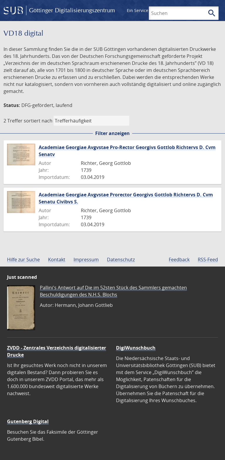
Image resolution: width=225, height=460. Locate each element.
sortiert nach (38, 120)
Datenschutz (121, 259)
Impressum (86, 259)
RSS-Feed (208, 259)
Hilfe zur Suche (23, 259)
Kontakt (56, 259)
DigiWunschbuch (136, 348)
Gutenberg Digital (28, 421)
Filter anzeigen (112, 133)
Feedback (179, 259)
